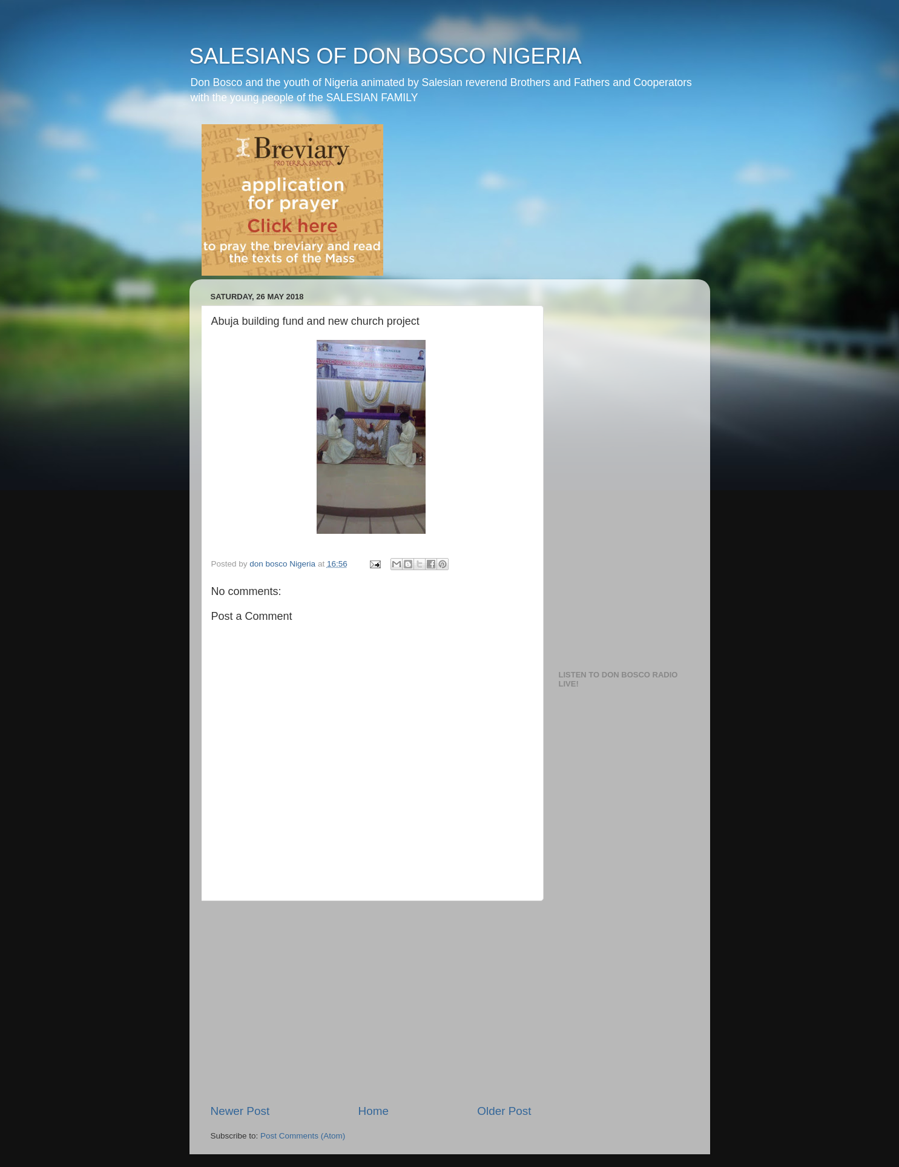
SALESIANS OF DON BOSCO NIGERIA (385, 56)
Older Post (504, 1111)
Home (373, 1111)
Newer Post (240, 1111)
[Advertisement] (371, 1002)
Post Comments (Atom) (302, 1135)
